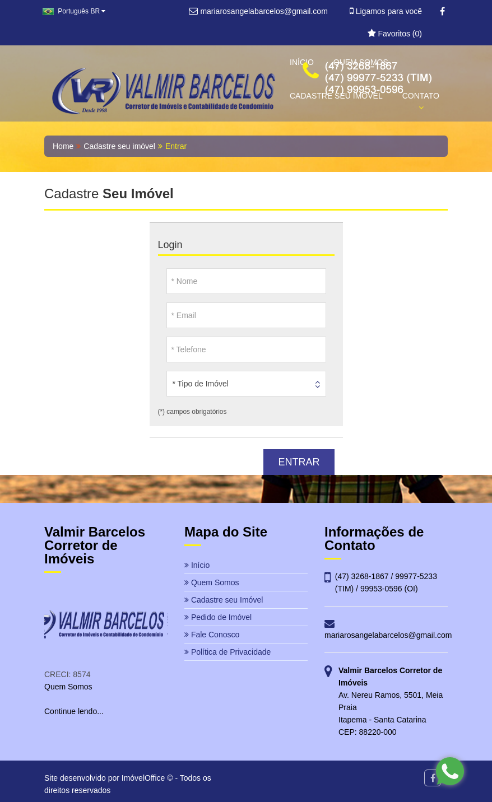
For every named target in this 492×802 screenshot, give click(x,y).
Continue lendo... (74, 711)
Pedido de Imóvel (218, 617)
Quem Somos (211, 582)
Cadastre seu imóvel (119, 146)
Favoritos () (395, 33)
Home (63, 146)
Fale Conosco (211, 634)
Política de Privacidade (227, 651)
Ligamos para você (386, 11)
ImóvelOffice (143, 777)
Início (197, 565)
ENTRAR (298, 462)
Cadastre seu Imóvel (223, 599)
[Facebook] (442, 11)
